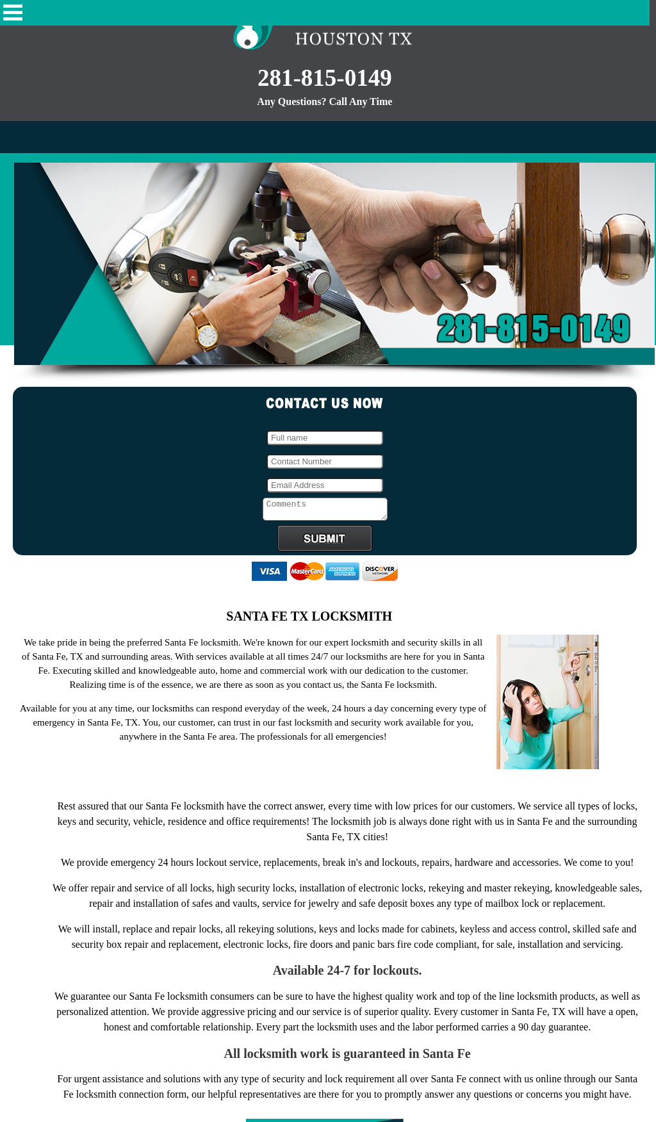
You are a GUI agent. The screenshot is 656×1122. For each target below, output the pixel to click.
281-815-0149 (325, 78)
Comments (325, 511)
